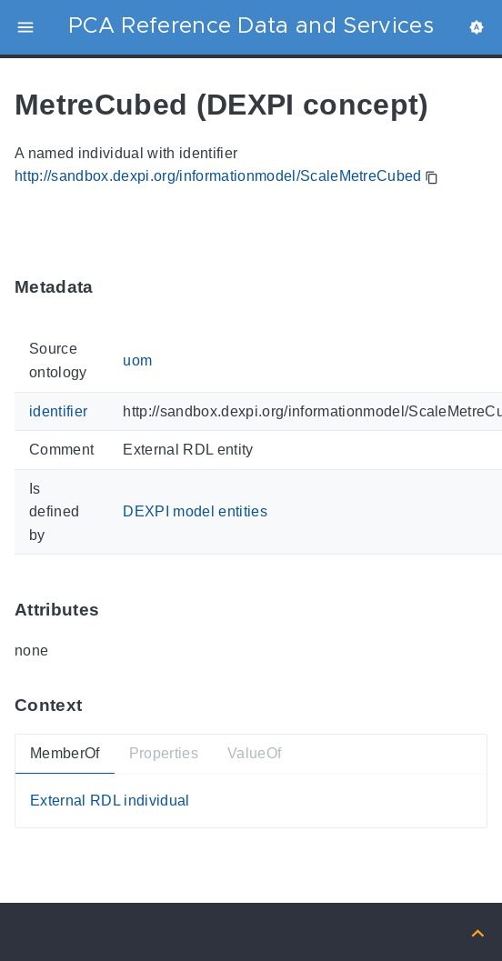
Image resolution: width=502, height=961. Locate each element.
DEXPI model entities (195, 511)
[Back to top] (477, 931)
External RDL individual (110, 800)
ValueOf (254, 753)
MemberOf (65, 753)
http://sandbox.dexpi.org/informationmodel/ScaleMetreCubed (218, 176)
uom (137, 360)
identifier (58, 410)
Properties (163, 753)
